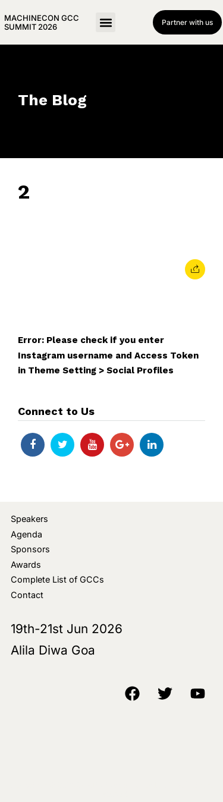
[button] (105, 22)
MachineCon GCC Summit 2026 (41, 22)
